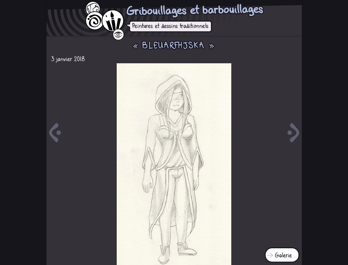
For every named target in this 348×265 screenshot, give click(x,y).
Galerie (283, 256)
